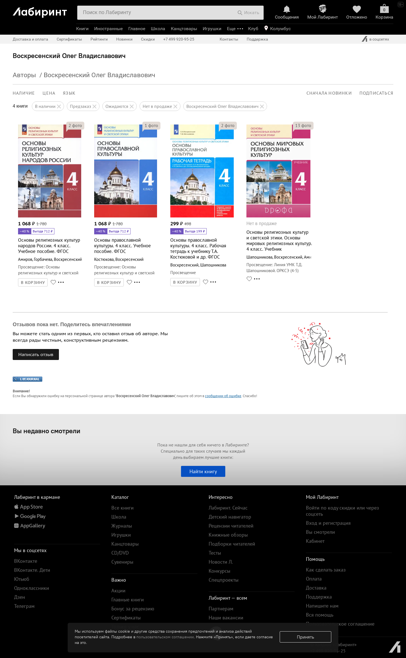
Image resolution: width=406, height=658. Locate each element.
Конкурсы (219, 571)
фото (75, 125)
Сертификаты (69, 39)
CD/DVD (120, 553)
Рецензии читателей (231, 526)
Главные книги (127, 599)
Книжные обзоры (228, 535)
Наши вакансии (226, 617)
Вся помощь (319, 615)
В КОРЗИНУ (33, 282)
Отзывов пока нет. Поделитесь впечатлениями (72, 324)
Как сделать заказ (326, 569)
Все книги (122, 507)
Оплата (314, 578)
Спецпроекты (224, 580)
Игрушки (212, 28)
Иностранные (108, 28)
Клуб (253, 28)
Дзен (19, 597)
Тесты (215, 553)
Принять (305, 637)
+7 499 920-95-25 (178, 39)
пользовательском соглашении (165, 636)
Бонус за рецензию (132, 608)
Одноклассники (31, 588)
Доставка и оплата (30, 39)
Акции (118, 590)
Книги (82, 28)
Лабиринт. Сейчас (228, 507)
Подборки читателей (232, 544)
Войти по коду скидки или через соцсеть (342, 510)
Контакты (229, 39)
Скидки (148, 39)
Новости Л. (221, 562)
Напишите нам (322, 606)
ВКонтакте (25, 561)
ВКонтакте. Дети (32, 570)
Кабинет (315, 541)
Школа (158, 28)
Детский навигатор (230, 516)
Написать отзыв (35, 354)
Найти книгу (203, 471)
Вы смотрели (320, 532)
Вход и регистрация (328, 523)
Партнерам (221, 608)
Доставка (316, 587)
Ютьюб (21, 579)
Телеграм (24, 606)
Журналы (121, 526)
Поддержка (257, 39)
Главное (136, 28)
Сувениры (122, 562)
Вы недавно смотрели (46, 430)
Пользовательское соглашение (340, 624)
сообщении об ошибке (223, 396)
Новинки (124, 39)
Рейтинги (99, 39)
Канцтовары (184, 28)
